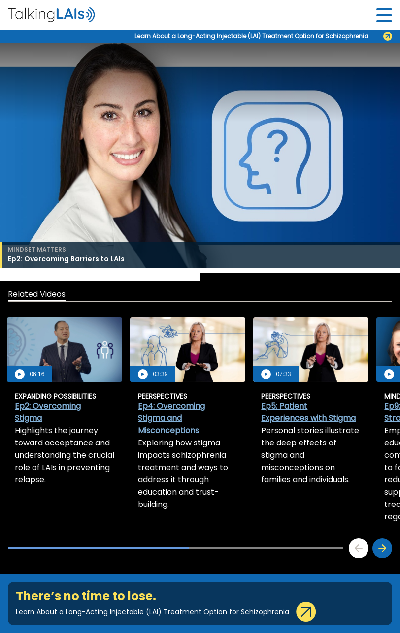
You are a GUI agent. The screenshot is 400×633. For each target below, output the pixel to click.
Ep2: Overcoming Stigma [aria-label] (48, 412)
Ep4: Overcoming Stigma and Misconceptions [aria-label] (171, 418)
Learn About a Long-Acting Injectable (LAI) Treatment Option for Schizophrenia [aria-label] (251, 36)
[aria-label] (51, 15)
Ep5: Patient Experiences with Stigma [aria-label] (308, 412)
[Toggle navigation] (384, 15)
